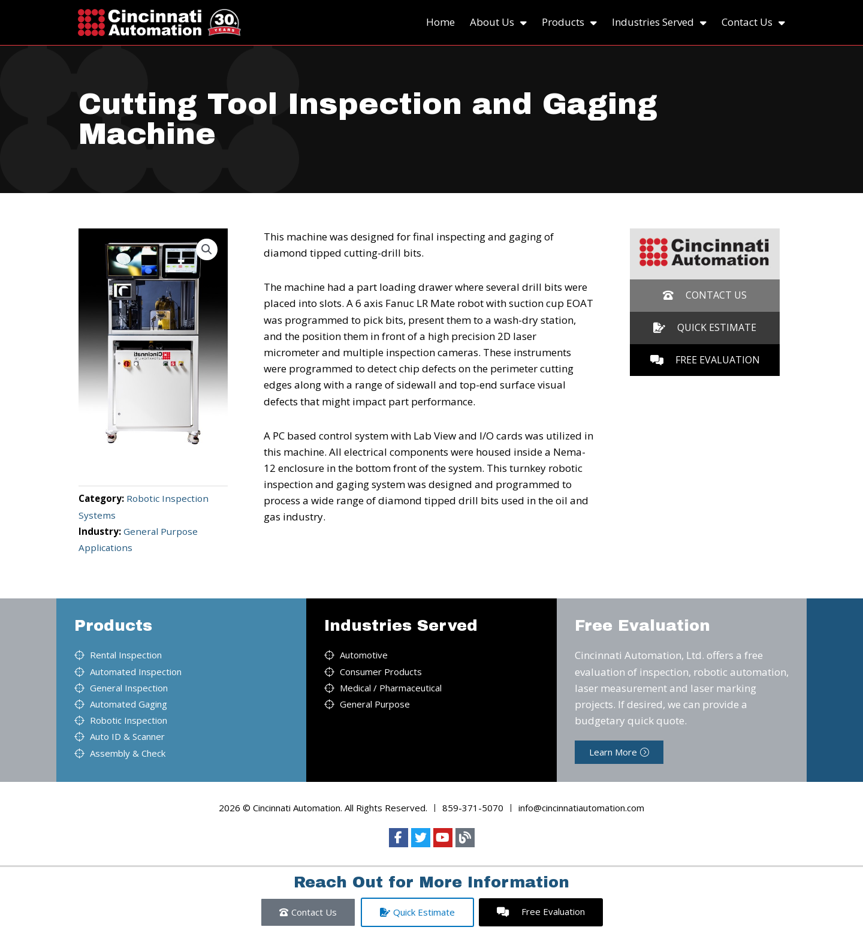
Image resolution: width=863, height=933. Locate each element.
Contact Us (753, 22)
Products (569, 22)
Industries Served (659, 22)
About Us (498, 22)
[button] (207, 249)
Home (440, 22)
